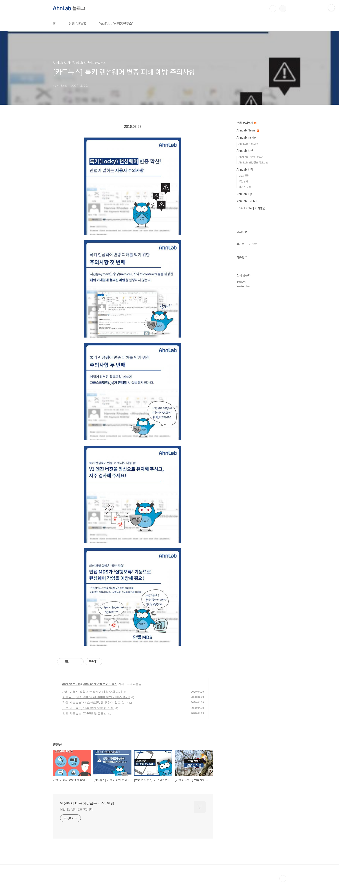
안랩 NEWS (77, 24)
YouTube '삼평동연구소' (116, 24)
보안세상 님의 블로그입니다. (77, 809)
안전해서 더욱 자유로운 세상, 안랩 (87, 803)
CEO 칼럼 (243, 175)
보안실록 (243, 181)
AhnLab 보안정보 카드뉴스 (100, 684)
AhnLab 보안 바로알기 (251, 156)
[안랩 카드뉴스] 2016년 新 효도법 (84, 713)
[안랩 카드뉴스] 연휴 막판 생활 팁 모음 (88, 708)
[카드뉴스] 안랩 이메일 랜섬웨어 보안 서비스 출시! (96, 697)
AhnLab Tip (244, 194)
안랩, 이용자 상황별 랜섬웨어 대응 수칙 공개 (92, 691)
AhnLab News (248, 130)
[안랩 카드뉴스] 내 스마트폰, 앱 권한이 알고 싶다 (95, 702)
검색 (273, 8)
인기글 (253, 244)
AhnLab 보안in (71, 684)
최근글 (240, 244)
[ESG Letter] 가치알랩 (251, 208)
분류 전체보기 (246, 123)
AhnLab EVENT (247, 201)
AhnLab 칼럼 (245, 169)
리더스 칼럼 (244, 187)
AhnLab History (248, 143)
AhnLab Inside (246, 137)
